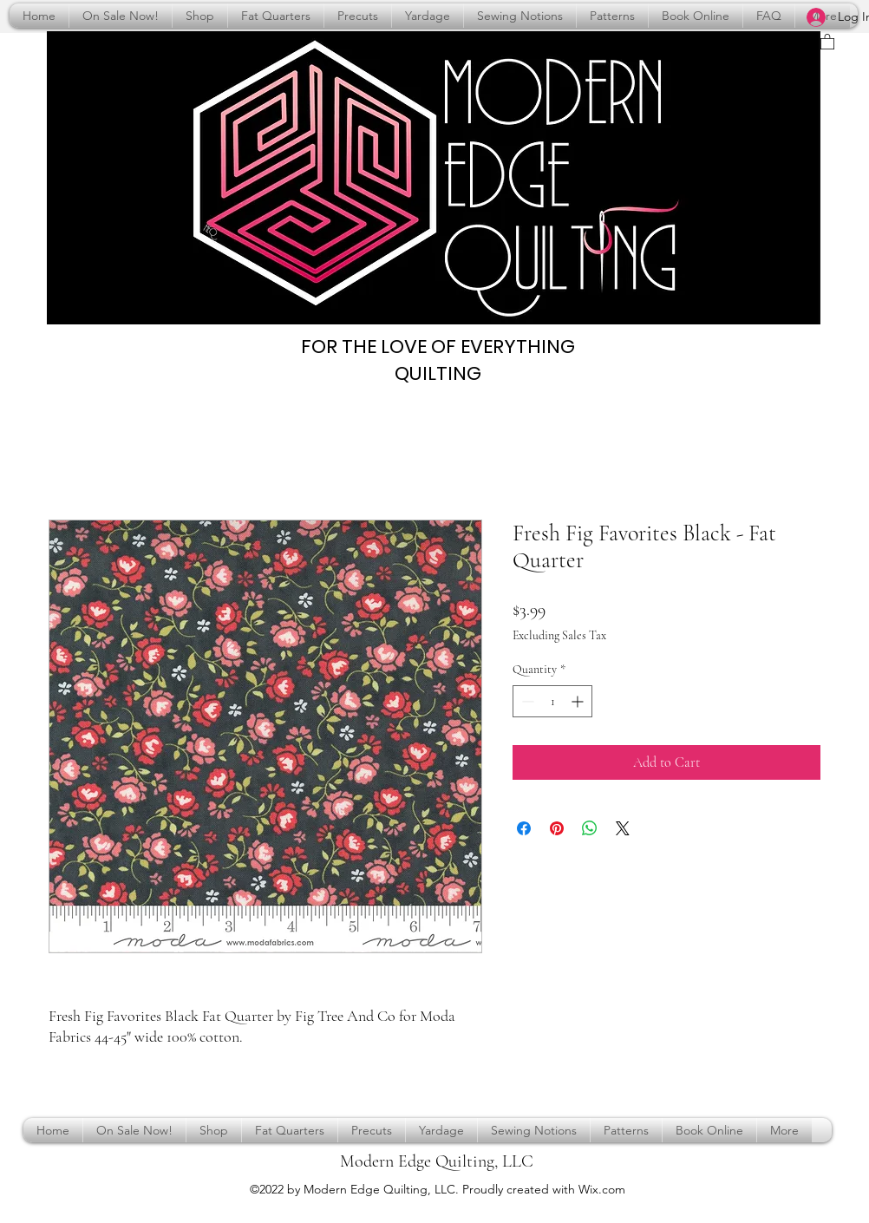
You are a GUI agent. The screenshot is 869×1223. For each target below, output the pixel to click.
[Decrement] (526, 701)
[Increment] (579, 701)
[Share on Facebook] (523, 828)
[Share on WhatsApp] (589, 828)
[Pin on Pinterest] (556, 828)
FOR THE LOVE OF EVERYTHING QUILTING (438, 360)
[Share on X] (622, 828)
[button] (827, 41)
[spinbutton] (552, 701)
